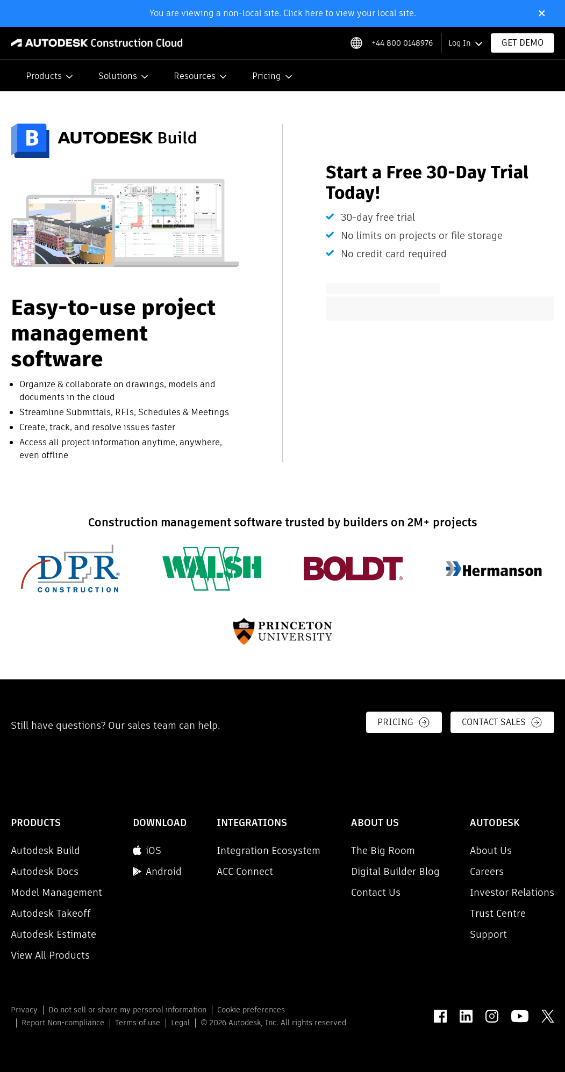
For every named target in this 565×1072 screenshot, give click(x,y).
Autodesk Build (45, 850)
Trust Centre (498, 913)
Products (44, 76)
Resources (195, 76)
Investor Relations (512, 892)
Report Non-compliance (63, 1022)
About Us (491, 850)
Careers (487, 871)
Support (488, 934)
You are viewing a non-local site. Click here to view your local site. (282, 13)
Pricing (266, 76)
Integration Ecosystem (268, 850)
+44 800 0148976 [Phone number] (402, 43)
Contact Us (375, 892)
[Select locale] (356, 43)
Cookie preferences (251, 1009)
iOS (147, 850)
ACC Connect (245, 871)
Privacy (24, 1009)
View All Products (50, 955)
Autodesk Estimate (53, 934)
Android (157, 871)
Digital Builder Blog (395, 871)
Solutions (117, 76)
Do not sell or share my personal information (127, 1009)
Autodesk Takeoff (51, 913)
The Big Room (383, 850)
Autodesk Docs (44, 871)
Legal (180, 1022)
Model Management (56, 892)
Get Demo (522, 43)
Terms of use (137, 1022)
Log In (459, 43)
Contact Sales (502, 722)
